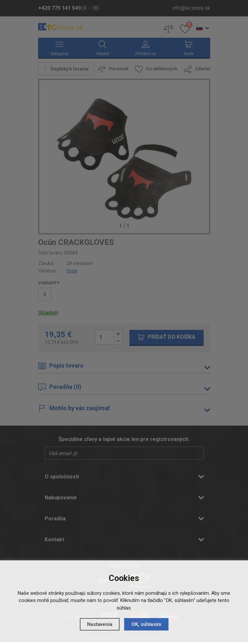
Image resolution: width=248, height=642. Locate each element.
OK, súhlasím (146, 624)
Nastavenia (99, 624)
